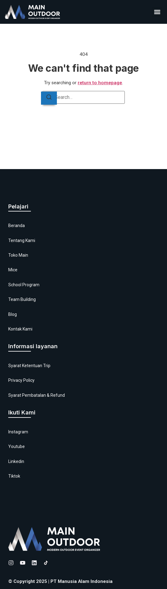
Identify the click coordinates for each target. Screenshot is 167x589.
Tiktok (14, 476)
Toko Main (18, 255)
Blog (12, 314)
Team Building (22, 299)
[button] (157, 12)
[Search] (49, 98)
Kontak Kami (20, 329)
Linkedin (16, 461)
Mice (12, 269)
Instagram (18, 431)
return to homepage (100, 82)
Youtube (16, 446)
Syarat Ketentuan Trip (29, 365)
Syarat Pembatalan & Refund (36, 395)
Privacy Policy (21, 380)
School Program (23, 284)
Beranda (16, 225)
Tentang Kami (21, 240)
